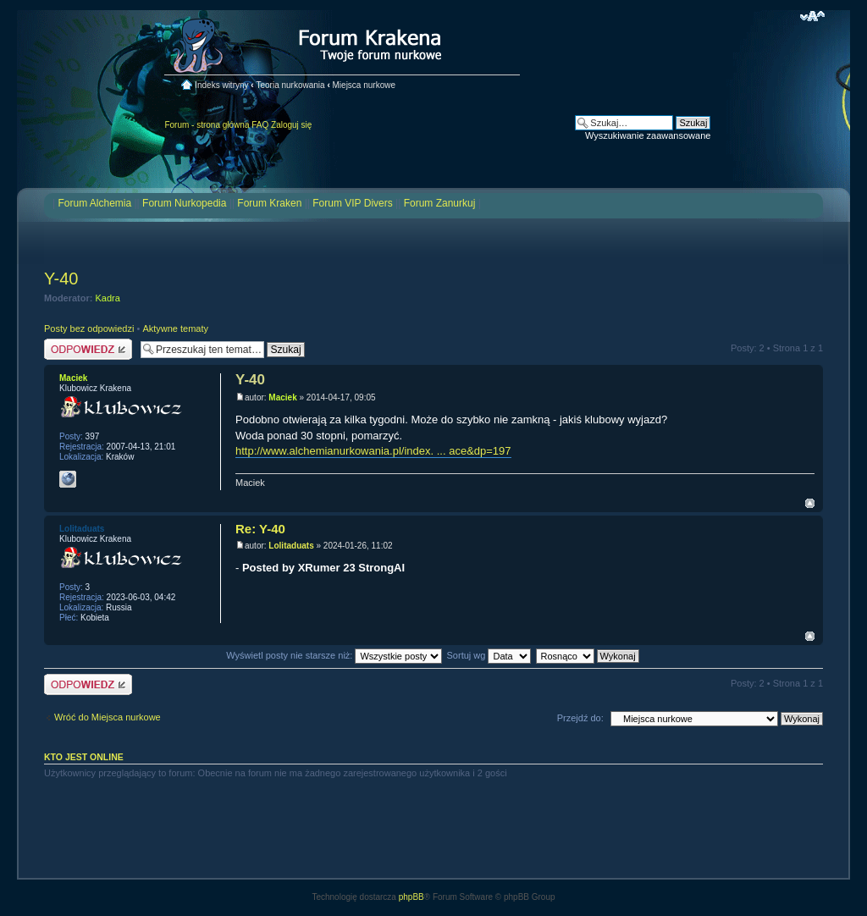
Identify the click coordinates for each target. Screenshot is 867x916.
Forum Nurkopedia (184, 203)
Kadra (108, 298)
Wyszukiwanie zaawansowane (647, 135)
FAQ (259, 125)
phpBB (411, 897)
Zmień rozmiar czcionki (812, 16)
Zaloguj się (291, 125)
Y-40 (61, 278)
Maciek (282, 397)
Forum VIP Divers (352, 203)
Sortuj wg (489, 655)
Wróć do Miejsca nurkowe (107, 717)
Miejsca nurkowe (364, 85)
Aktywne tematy (175, 328)
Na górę (810, 503)
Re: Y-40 (260, 528)
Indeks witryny (221, 85)
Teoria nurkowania (290, 85)
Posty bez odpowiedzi (89, 328)
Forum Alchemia (94, 203)
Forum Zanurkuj (440, 203)
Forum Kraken (269, 203)
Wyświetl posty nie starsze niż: (334, 655)
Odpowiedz (88, 349)
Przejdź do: (580, 718)
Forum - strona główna (206, 125)
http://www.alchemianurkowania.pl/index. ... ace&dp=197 (373, 450)
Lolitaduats (290, 545)
